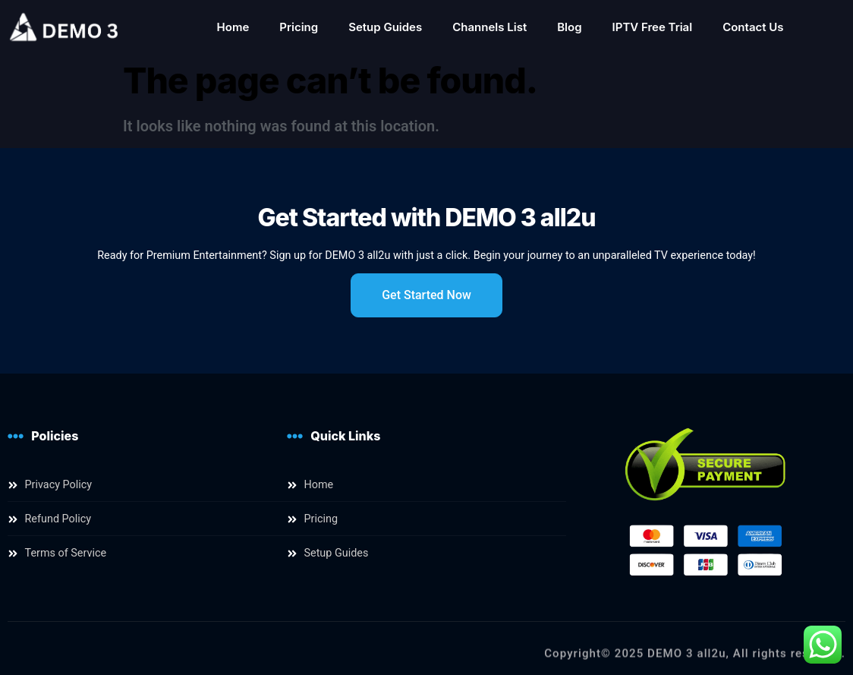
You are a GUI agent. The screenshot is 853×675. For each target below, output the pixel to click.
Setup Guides (385, 27)
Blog (569, 27)
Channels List (489, 27)
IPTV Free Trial (652, 27)
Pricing (298, 27)
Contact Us (752, 27)
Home (233, 27)
